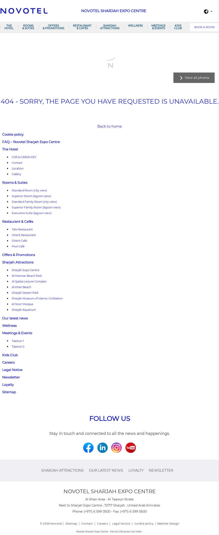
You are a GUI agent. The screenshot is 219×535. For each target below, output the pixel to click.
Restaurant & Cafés (82, 27)
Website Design (168, 523)
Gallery (16, 174)
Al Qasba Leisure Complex (29, 281)
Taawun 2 (18, 346)
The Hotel (9, 27)
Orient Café (19, 240)
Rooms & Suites (28, 27)
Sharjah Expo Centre (25, 270)
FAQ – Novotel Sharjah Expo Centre (31, 142)
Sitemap (9, 392)
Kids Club (178, 27)
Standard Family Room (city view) (34, 201)
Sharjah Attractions (109, 27)
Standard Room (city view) (29, 190)
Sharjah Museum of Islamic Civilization (37, 298)
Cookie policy (13, 134)
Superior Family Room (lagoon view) (36, 207)
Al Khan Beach (21, 287)
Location (17, 168)
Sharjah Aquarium (24, 309)
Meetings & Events (158, 27)
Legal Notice (12, 370)
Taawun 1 (18, 341)
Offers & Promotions (53, 27)
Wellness (135, 25)
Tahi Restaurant (22, 229)
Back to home (109, 126)
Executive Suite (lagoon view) (31, 213)
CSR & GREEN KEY (24, 157)
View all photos (197, 78)
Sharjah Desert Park (25, 292)
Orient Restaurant (24, 235)
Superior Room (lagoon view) (31, 196)
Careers (8, 362)
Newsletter (11, 377)
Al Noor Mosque (22, 304)
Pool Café (18, 246)
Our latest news (15, 318)
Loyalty (8, 385)
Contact (17, 162)
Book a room (204, 27)
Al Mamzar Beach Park (27, 275)
